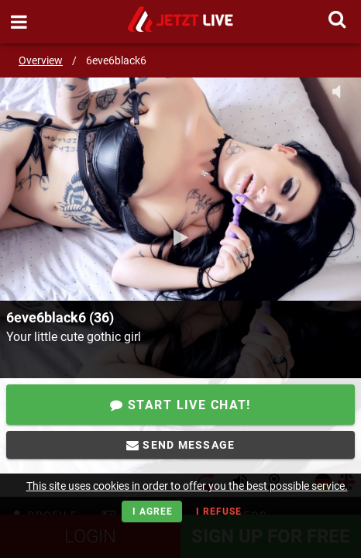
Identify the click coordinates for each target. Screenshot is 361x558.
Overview (41, 60)
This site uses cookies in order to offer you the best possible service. (187, 486)
